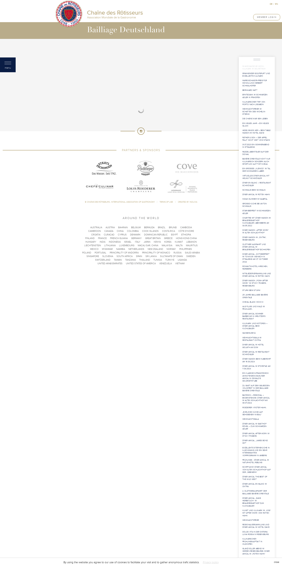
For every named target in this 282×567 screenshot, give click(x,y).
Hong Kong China (186, 238)
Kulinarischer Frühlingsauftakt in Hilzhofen (252, 541)
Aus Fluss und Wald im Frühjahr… (253, 307)
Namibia (120, 249)
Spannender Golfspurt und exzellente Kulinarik (256, 74)
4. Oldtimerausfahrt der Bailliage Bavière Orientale (255, 492)
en (276, 4)
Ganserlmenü (249, 333)
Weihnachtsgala (250, 419)
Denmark (135, 234)
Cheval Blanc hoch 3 (252, 302)
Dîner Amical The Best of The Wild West (254, 478)
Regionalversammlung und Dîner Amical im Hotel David (256, 526)
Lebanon (191, 241)
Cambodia (186, 227)
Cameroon (94, 231)
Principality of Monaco (156, 252)
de (271, 4)
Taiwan (118, 259)
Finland (90, 238)
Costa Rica (168, 231)
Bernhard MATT (249, 90)
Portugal (100, 252)
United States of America (141, 263)
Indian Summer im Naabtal (254, 199)
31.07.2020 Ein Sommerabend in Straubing (255, 146)
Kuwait (179, 241)
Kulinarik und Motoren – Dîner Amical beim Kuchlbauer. (254, 326)
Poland (86, 252)
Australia (96, 227)
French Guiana (119, 238)
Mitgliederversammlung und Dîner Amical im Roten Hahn (256, 275)
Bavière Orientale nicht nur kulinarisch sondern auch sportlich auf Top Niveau (256, 161)
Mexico (94, 249)
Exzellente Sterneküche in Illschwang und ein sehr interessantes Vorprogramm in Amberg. (256, 452)
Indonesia (115, 241)
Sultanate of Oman (171, 256)
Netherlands (136, 249)
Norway (171, 249)
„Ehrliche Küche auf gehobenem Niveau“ (252, 413)
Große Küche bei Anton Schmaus (254, 205)
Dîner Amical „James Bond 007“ (255, 441)
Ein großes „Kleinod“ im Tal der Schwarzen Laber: (256, 170)
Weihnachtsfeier (250, 520)
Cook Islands (150, 231)
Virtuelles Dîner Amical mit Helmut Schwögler (255, 177)
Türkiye (169, 259)
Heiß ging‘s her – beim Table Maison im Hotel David (256, 131)
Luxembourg (126, 245)
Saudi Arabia (192, 252)
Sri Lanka (151, 256)
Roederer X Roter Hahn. (254, 408)
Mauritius (192, 245)
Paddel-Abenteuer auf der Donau (255, 153)
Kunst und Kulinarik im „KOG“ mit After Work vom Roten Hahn (256, 513)
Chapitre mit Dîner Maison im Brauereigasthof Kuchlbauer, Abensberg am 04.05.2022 (256, 222)
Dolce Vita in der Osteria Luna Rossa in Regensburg (255, 533)
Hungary (90, 241)
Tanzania (130, 259)
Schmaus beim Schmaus (253, 190)
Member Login (266, 17)
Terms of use (166, 202)
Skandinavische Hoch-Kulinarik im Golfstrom (254, 67)
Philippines (185, 249)
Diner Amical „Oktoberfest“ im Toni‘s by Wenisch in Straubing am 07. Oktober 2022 (256, 258)
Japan (147, 241)
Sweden (190, 256)
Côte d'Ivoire (186, 231)
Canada (108, 231)
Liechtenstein (92, 245)
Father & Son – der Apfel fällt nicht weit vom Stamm (256, 139)
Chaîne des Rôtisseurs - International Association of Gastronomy (121, 202)
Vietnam (180, 263)
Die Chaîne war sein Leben (255, 119)
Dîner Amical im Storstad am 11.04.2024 (256, 367)
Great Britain (153, 238)
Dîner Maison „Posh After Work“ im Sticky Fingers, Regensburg (255, 283)
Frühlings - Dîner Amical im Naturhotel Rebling (255, 461)
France (102, 238)
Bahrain (123, 227)
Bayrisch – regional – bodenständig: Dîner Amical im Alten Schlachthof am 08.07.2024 (256, 399)
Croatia (95, 234)
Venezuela (165, 263)
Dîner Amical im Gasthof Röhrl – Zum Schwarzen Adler (254, 426)
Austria (110, 227)
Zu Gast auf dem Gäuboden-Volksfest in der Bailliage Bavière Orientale (256, 388)
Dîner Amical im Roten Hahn (256, 194)
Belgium (136, 227)
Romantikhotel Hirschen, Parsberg (255, 267)
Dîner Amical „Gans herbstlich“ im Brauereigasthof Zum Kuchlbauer (253, 502)
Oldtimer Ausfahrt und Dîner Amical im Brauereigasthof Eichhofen (256, 247)
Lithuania (110, 245)
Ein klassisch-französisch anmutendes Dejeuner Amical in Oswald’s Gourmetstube (255, 377)
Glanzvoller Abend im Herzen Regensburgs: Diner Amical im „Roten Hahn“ (256, 551)
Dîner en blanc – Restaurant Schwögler (256, 184)
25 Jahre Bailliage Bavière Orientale (255, 296)
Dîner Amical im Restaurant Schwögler (255, 353)
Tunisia (157, 259)
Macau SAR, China (148, 245)
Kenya (157, 241)
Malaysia (167, 245)
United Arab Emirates (109, 263)
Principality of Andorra (124, 252)
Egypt (174, 234)
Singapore (93, 256)
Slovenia (107, 256)
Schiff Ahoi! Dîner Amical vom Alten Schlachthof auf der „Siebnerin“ (256, 469)
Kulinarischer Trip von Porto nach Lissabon (253, 103)
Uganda (182, 259)
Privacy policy (211, 562)
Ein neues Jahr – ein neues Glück (255, 124)
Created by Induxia (187, 202)
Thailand (144, 259)
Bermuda (149, 227)
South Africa (125, 256)
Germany (136, 238)
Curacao (109, 234)
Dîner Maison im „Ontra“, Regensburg (254, 238)
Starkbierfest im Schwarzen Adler (256, 212)
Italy (137, 241)
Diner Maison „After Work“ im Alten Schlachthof (255, 231)
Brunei (173, 227)
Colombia (133, 231)
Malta (179, 245)
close (276, 562)
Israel (127, 241)
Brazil (161, 227)
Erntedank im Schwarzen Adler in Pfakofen (255, 96)
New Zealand (155, 249)
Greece (168, 238)
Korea (167, 241)
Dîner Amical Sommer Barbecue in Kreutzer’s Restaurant (254, 316)
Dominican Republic (156, 234)
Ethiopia (186, 234)
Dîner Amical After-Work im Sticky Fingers (255, 434)
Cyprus (122, 234)
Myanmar (107, 249)
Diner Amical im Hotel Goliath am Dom (253, 346)
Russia (177, 252)
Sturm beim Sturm (251, 290)
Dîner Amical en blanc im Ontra (254, 485)
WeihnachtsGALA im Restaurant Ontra (251, 339)
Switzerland (102, 259)
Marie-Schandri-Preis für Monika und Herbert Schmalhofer (254, 83)
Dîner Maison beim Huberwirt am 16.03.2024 (256, 360)
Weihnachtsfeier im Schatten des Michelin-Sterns (254, 111)
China (120, 231)
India (102, 241)
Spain (139, 256)
